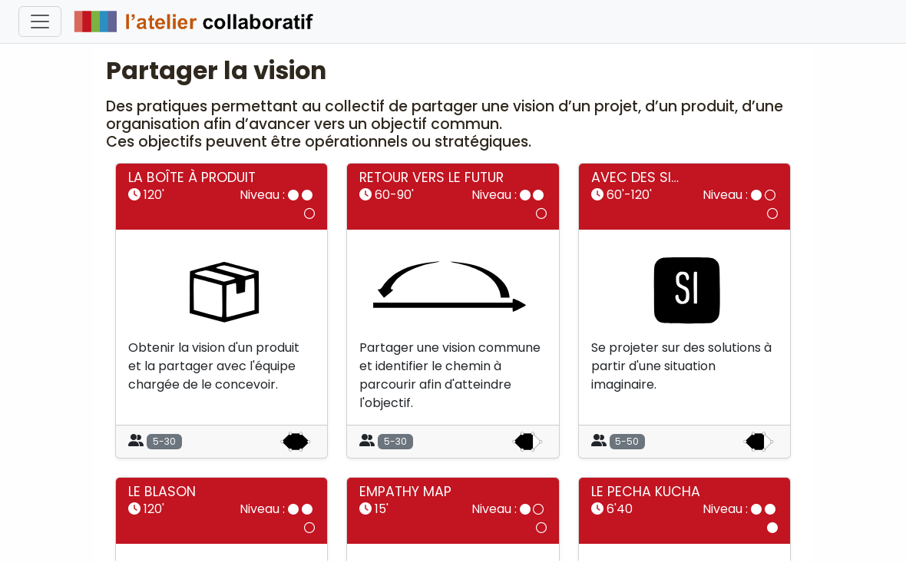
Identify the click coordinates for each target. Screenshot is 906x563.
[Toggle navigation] (39, 21)
